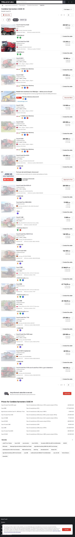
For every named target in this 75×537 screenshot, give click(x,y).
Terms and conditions (6, 534)
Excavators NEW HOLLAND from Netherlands (50, 443)
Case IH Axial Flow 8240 (22, 25)
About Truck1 (4, 519)
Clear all (15, 20)
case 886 (26, 452)
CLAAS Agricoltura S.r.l (22, 228)
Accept (66, 529)
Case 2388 (19, 301)
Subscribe (67, 393)
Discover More (68, 97)
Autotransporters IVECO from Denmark (11, 449)
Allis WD (65, 443)
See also (4, 440)
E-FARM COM (20, 166)
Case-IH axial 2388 (5, 424)
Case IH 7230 (19, 105)
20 (68, 15)
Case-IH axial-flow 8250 (7, 431)
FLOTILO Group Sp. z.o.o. (23, 278)
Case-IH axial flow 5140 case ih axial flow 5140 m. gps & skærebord (34, 367)
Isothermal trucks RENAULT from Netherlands (41, 452)
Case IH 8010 (19, 58)
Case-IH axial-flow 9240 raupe (24, 334)
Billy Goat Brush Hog (26, 449)
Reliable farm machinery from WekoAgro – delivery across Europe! (34, 91)
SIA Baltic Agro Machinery (27, 68)
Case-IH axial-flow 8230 (22, 155)
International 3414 (44, 449)
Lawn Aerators (26, 443)
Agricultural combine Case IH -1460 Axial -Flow (13, 411)
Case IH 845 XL (35, 443)
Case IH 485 (17, 443)
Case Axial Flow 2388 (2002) (23, 202)
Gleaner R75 (53, 449)
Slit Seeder (5, 446)
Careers (3, 522)
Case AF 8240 (4, 421)
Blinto (18, 211)
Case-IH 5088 (4, 418)
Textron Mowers (65, 452)
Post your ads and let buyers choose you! (27, 172)
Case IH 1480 (19, 217)
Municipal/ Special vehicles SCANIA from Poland (20, 446)
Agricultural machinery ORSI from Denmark (12, 452)
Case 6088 (19, 284)
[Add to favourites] (72, 25)
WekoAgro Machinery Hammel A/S (30, 96)
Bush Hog (36, 449)
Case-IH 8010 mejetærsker (23, 351)
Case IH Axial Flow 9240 (22, 41)
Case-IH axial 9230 (21, 250)
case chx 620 (56, 452)
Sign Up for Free (68, 179)
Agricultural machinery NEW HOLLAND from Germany (45, 446)
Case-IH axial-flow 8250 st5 (23, 185)
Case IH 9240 (19, 75)
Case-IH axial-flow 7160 (22, 317)
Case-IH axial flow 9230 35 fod (24, 234)
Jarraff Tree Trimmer (7, 443)
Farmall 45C (5, 456)
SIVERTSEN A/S (20, 35)
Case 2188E (19, 267)
